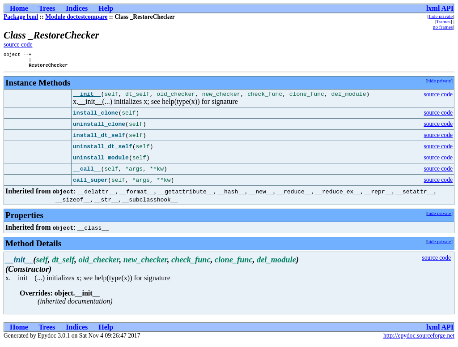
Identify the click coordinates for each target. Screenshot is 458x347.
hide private (441, 16)
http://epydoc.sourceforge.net (418, 339)
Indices (77, 8)
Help (105, 8)
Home (19, 8)
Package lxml (21, 16)
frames (443, 21)
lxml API (440, 8)
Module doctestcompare (76, 16)
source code (18, 44)
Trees (47, 8)
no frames (443, 27)
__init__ (87, 98)
